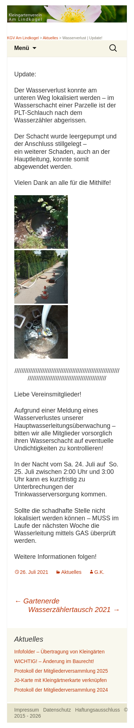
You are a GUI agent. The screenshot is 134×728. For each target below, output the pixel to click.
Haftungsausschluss (97, 710)
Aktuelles (50, 38)
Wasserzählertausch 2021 (74, 609)
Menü (21, 48)
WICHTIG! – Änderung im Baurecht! (54, 661)
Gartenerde (37, 601)
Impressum (26, 710)
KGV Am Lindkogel (23, 38)
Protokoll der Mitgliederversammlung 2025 (61, 671)
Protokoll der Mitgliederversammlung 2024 (61, 690)
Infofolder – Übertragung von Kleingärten (59, 651)
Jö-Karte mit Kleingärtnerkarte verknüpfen (60, 680)
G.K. (99, 572)
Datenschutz (57, 710)
